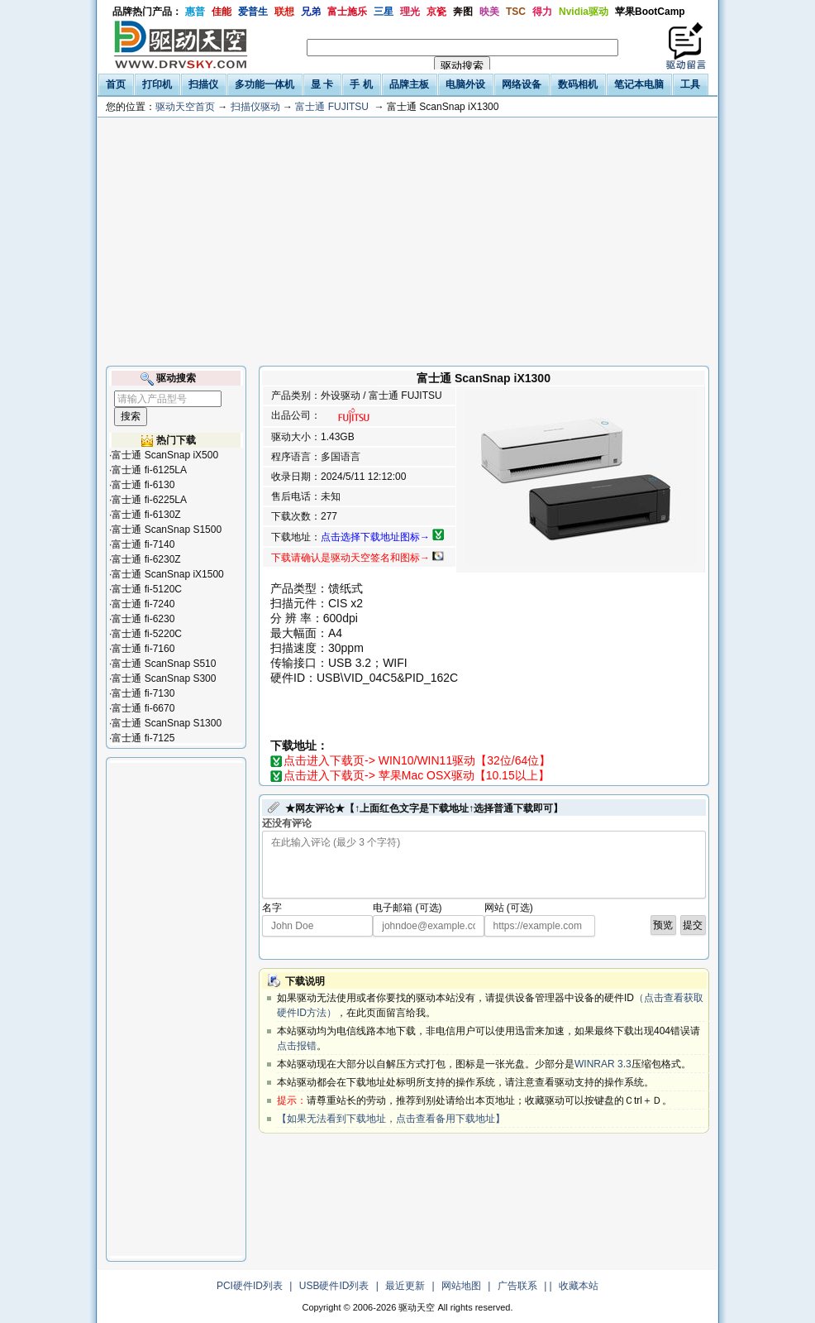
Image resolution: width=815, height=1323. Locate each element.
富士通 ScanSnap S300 (164, 678)
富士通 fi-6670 (143, 708)
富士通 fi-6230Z (146, 559)
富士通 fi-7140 (143, 544)
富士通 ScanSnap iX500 (165, 455)
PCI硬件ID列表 (250, 1286)
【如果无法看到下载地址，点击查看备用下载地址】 (391, 1118)
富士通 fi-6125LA (149, 470)
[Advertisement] (407, 241)
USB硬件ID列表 (334, 1286)
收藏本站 (578, 1286)
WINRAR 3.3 (603, 1064)
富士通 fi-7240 (143, 604)
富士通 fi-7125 (143, 738)
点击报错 (297, 1046)
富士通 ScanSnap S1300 (167, 723)
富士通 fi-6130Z (146, 514)
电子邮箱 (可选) (407, 907)
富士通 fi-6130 (143, 485)
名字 (272, 907)
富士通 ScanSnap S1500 (167, 529)
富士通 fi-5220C (147, 634)
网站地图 (461, 1286)
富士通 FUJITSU (332, 107)
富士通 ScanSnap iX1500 (167, 574)
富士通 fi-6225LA (149, 500)
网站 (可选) (508, 907)
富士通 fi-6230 (143, 619)
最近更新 (405, 1286)
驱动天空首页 (185, 107)
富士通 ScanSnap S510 (164, 663)
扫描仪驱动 (255, 107)
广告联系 (517, 1286)
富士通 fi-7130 (143, 693)
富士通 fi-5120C (147, 589)
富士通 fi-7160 (143, 648)
